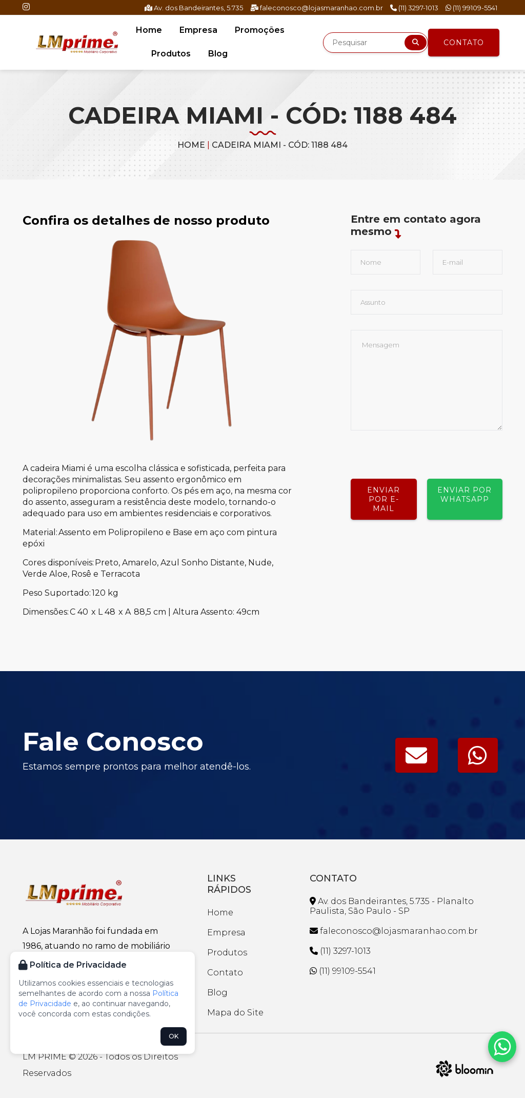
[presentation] (429, 450)
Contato (463, 42)
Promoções (260, 30)
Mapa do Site (235, 1012)
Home (149, 30)
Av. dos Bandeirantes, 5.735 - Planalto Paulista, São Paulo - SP (392, 906)
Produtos (171, 53)
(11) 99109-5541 (471, 8)
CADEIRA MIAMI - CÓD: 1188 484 (280, 145)
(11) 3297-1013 (414, 8)
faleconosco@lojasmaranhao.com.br (316, 8)
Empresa (198, 30)
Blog (218, 53)
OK (173, 1036)
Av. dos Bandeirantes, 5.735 (194, 8)
